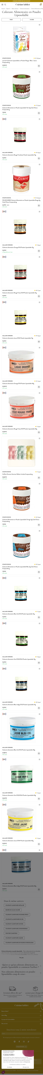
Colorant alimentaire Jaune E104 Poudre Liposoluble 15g (17, 338)
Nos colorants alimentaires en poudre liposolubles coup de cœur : (21, 972)
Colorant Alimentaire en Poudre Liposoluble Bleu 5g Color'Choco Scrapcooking (20, 568)
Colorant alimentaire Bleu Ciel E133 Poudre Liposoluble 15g (18, 614)
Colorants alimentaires (24, 8)
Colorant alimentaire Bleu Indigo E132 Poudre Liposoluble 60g (19, 886)
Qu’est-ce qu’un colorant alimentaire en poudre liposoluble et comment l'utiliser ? (21, 965)
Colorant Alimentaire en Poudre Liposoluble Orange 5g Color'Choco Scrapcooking (20, 520)
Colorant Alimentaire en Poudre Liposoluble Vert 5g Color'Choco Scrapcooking (19, 109)
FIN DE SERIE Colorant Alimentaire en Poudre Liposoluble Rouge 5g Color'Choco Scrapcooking (21, 201)
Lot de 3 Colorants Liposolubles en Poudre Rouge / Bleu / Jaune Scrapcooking (19, 61)
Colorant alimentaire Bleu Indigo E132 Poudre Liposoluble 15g (19, 705)
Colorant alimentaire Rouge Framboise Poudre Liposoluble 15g (19, 155)
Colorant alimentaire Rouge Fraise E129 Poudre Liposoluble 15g (19, 293)
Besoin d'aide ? (21, 1011)
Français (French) (21, 1047)
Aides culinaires (15, 8)
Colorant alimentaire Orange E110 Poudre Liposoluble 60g (18, 383)
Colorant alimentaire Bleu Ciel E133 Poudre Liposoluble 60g (18, 750)
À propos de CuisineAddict (21, 1019)
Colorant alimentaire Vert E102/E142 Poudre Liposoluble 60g (19, 795)
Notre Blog (21, 1015)
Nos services (21, 1023)
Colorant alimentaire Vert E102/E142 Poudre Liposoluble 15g (18, 659)
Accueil (3, 8)
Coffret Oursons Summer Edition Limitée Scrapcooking (17, 474)
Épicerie (8, 8)
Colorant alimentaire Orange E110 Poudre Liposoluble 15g (18, 247)
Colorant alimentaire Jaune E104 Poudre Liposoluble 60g (17, 841)
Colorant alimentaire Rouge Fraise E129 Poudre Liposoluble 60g (19, 429)
